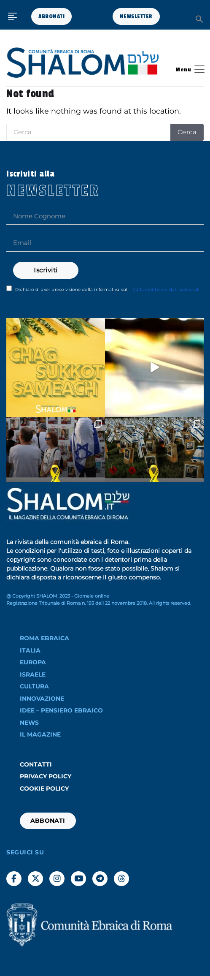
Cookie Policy (44, 788)
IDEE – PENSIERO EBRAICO (61, 710)
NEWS (29, 722)
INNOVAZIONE (42, 698)
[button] (199, 18)
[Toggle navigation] (187, 69)
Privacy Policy (45, 776)
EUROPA (33, 662)
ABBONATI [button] (51, 16)
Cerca (187, 132)
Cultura (34, 686)
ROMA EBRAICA (44, 638)
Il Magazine (40, 734)
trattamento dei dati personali (166, 289)
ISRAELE (33, 674)
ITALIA (30, 650)
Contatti (36, 764)
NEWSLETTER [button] (136, 16)
